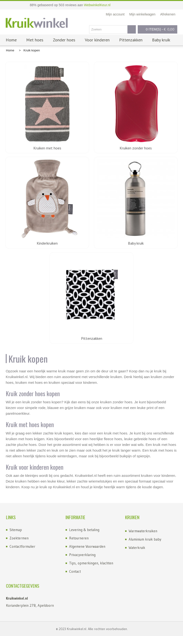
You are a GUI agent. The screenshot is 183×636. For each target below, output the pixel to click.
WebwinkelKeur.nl (97, 5)
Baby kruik (136, 243)
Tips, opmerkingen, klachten (91, 563)
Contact (75, 571)
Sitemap (16, 530)
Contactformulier (22, 546)
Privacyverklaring (82, 554)
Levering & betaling (84, 530)
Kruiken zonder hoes (136, 148)
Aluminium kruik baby (145, 539)
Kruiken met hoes (47, 148)
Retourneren (79, 538)
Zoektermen (19, 538)
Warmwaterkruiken (143, 531)
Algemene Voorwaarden (87, 546)
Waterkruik (137, 547)
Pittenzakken (91, 338)
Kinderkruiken (47, 243)
